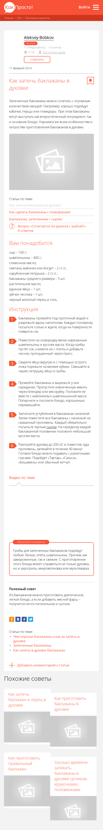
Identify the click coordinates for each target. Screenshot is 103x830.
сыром (51, 427)
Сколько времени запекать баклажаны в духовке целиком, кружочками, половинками (73, 767)
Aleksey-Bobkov (39, 37)
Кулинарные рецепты (38, 18)
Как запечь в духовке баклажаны (39, 650)
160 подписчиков (53, 52)
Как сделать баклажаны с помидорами (39, 212)
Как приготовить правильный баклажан (24, 759)
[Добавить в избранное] (90, 81)
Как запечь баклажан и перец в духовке (27, 699)
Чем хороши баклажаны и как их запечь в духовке (46, 638)
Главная (8, 18)
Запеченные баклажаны (32, 645)
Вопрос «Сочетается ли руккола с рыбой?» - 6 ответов (52, 228)
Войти (84, 7)
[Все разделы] (96, 7)
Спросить (37, 59)
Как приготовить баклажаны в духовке (72, 699)
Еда (19, 18)
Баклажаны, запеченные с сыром (35, 219)
